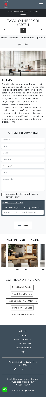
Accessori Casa (23, 343)
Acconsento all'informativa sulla (22, 195)
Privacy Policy (13, 197)
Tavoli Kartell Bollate (22, 294)
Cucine (23, 335)
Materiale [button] (24, 37)
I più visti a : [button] (23, 44)
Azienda (23, 331)
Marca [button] (4, 37)
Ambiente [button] (13, 37)
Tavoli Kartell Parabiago (22, 314)
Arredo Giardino (23, 347)
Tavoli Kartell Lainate (22, 307)
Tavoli (34, 12)
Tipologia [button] (40, 37)
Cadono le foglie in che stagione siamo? (22, 207)
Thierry (23, 14)
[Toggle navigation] (41, 4)
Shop (23, 351)
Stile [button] (32, 37)
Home (10, 12)
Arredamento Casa (21, 12)
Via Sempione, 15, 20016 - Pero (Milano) (23, 363)
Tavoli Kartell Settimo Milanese (22, 301)
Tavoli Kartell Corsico (22, 287)
